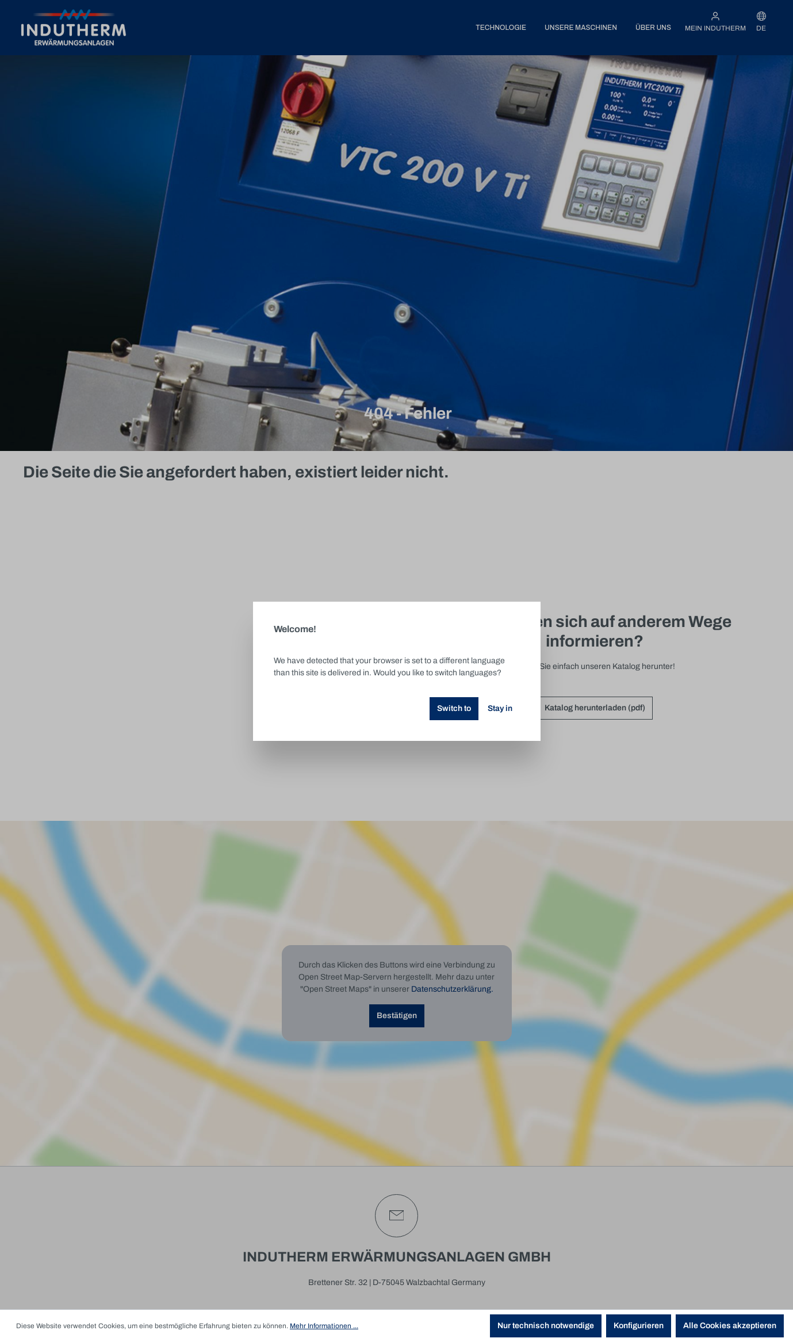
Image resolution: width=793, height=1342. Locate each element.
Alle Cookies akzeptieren (729, 1325)
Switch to (454, 708)
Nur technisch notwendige (545, 1325)
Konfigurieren (639, 1325)
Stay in (500, 708)
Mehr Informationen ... (324, 1326)
